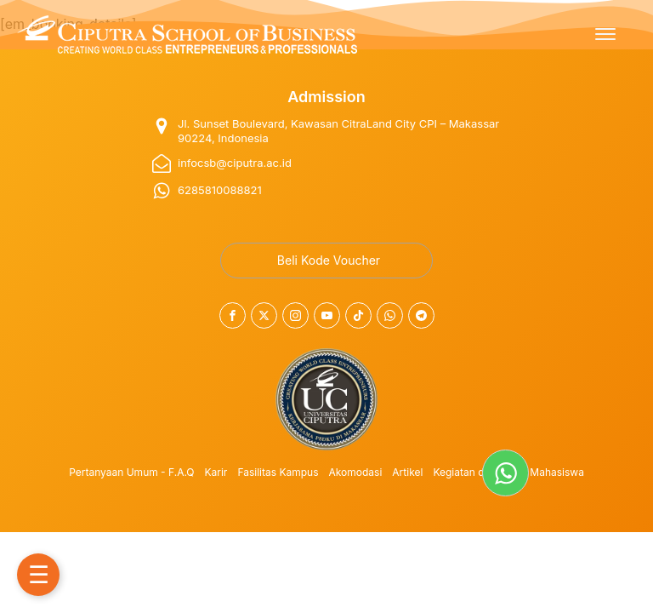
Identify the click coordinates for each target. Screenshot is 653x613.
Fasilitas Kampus (277, 472)
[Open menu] (605, 34)
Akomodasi (356, 472)
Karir (216, 472)
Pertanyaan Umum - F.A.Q (131, 472)
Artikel (407, 472)
